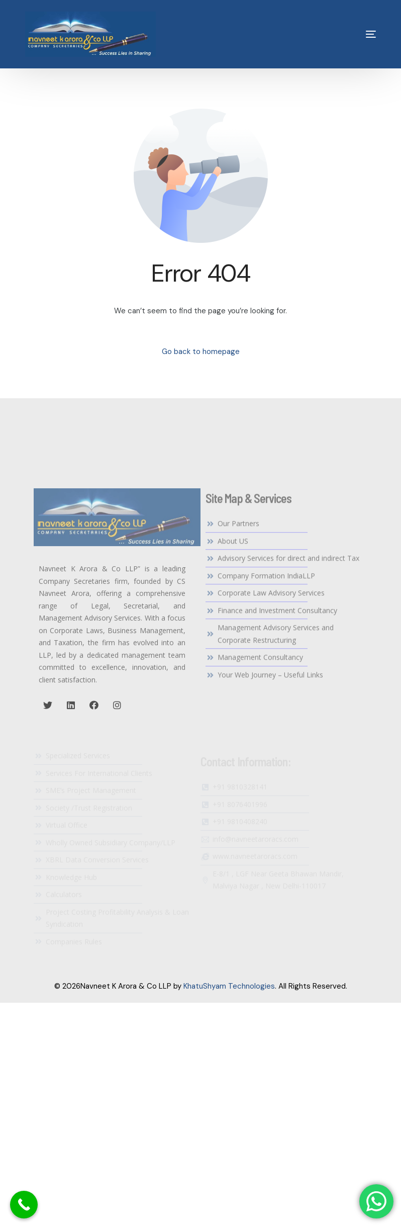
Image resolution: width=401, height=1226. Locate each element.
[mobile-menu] (353, 34)
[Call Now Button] (24, 1204)
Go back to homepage (201, 351)
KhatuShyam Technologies (229, 986)
